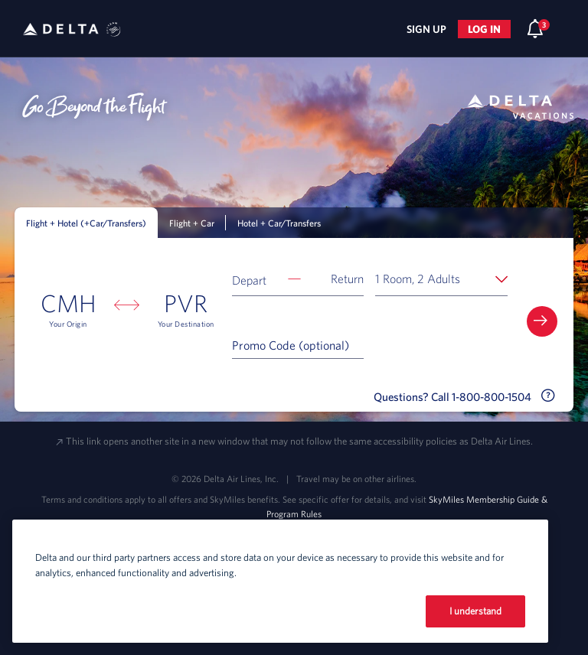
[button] (298, 278)
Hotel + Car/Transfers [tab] (279, 222)
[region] (280, 581)
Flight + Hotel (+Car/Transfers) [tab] (86, 222)
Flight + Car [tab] (191, 222)
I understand (475, 611)
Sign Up (426, 29)
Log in (484, 29)
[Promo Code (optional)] (298, 344)
